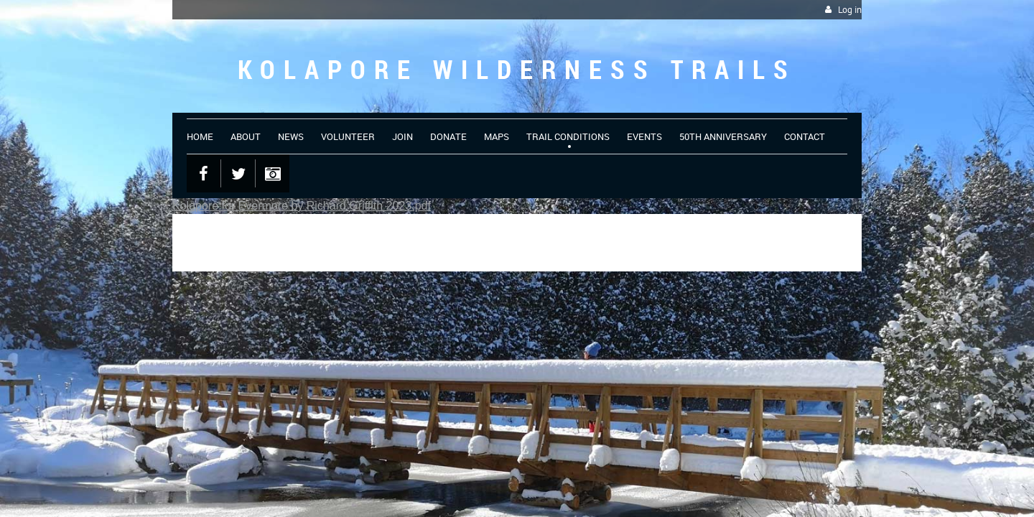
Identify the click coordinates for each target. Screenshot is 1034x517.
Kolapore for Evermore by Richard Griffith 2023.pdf (301, 206)
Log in (850, 10)
